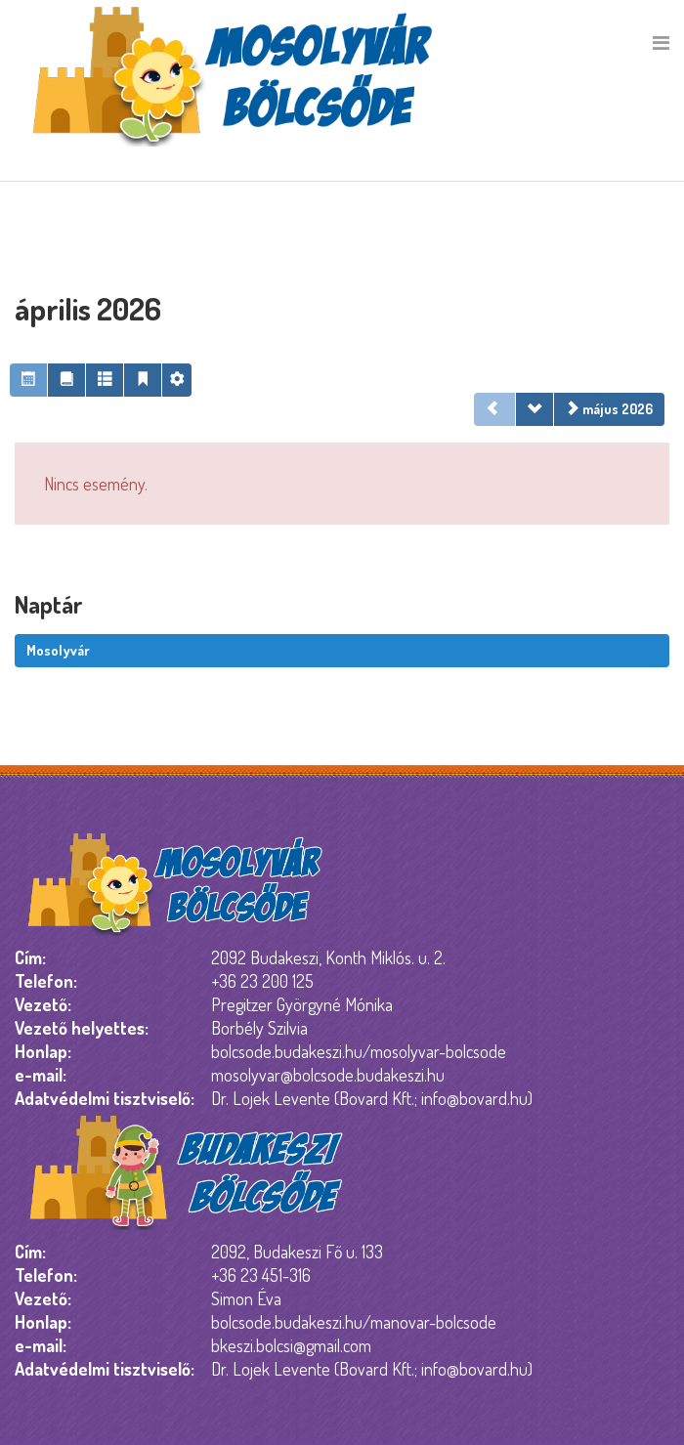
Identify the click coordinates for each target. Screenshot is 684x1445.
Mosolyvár (58, 650)
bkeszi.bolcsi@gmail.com (291, 1345)
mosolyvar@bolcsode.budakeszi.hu (328, 1074)
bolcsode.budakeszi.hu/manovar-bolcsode (353, 1322)
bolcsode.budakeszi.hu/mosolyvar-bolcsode (358, 1051)
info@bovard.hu (474, 1098)
